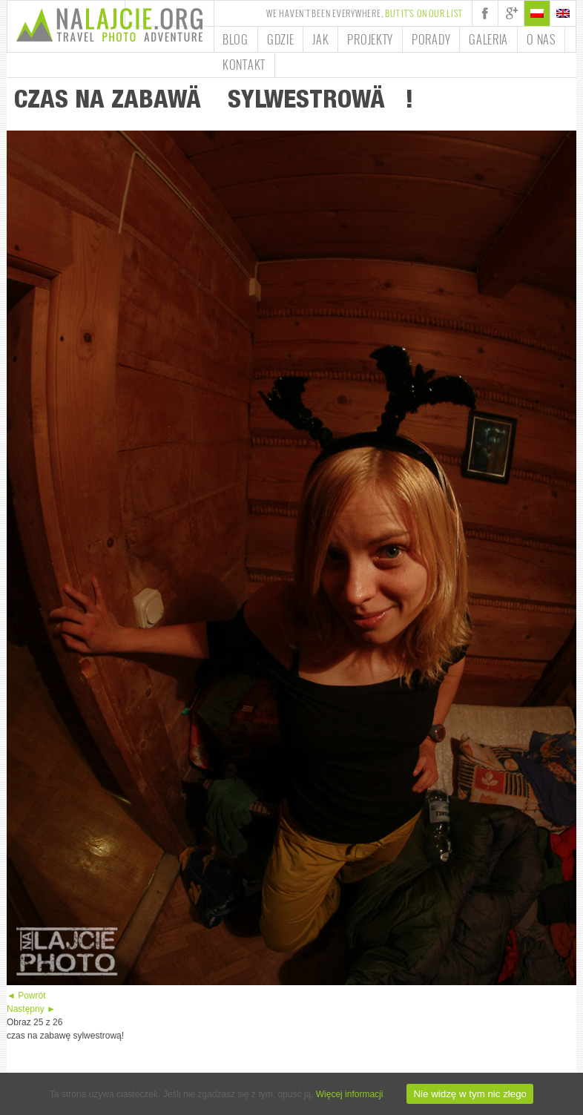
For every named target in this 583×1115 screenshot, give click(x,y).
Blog (235, 39)
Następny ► (31, 1009)
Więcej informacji (349, 1094)
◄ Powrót (26, 995)
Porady (431, 39)
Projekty (370, 39)
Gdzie (280, 39)
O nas (541, 39)
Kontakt (244, 64)
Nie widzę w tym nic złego (470, 1093)
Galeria (488, 39)
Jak (320, 39)
